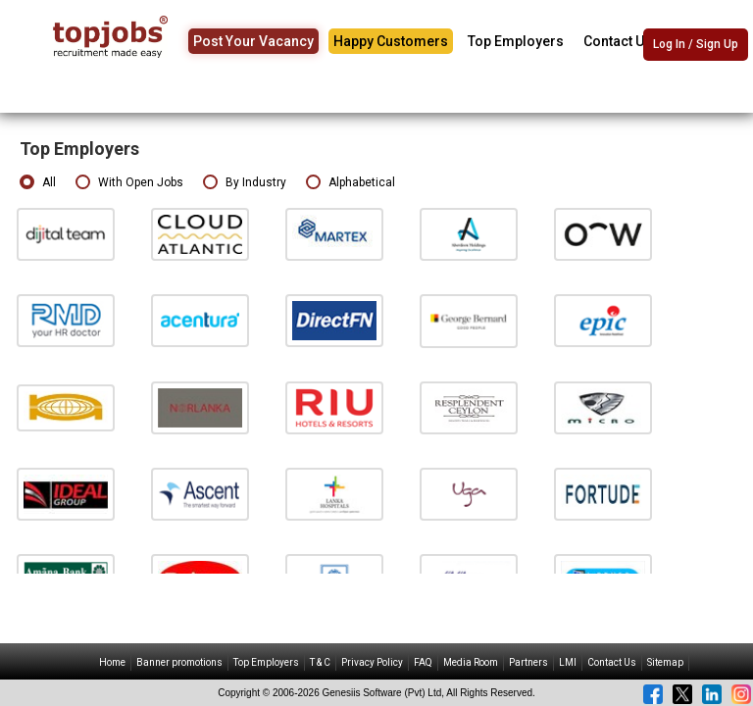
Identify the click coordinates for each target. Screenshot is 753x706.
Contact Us (617, 41)
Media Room (470, 662)
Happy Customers (390, 41)
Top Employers (516, 41)
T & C (320, 662)
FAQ (423, 662)
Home (112, 662)
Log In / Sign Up (695, 44)
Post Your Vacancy (253, 41)
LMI (568, 662)
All (38, 183)
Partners (528, 662)
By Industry (244, 183)
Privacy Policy (372, 662)
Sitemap (665, 662)
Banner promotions (179, 662)
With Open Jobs (129, 183)
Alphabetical (350, 183)
